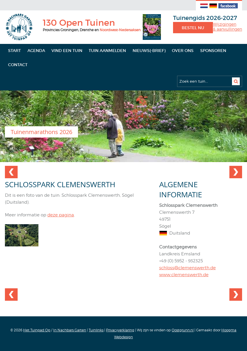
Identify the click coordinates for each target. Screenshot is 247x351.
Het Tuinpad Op (36, 330)
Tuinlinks (96, 330)
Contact (17, 64)
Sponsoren (213, 50)
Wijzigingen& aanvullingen (227, 26)
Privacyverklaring (120, 330)
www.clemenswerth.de (184, 274)
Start (14, 50)
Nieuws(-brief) (149, 50)
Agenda (36, 50)
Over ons (183, 50)
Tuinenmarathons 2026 (41, 132)
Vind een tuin (66, 50)
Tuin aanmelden (107, 50)
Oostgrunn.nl (183, 330)
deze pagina (60, 215)
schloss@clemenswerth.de (187, 267)
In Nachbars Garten (69, 330)
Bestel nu (193, 27)
